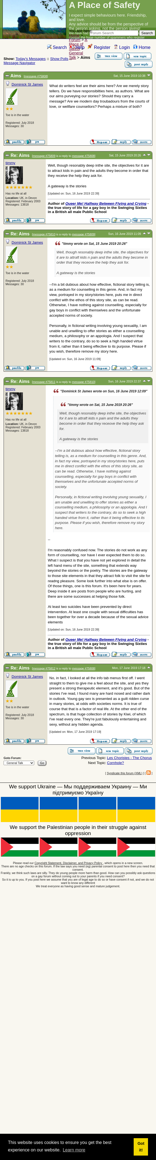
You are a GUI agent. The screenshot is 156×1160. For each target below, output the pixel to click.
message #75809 (44, 156)
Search (57, 47)
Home (74, 35)
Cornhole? (115, 763)
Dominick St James (27, 84)
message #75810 (44, 234)
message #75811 (44, 382)
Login (122, 47)
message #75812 (44, 668)
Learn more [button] (74, 1150)
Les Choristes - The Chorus (129, 758)
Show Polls (59, 59)
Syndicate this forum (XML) (124, 773)
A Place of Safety (78, 44)
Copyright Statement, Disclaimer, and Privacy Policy (68, 863)
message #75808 (36, 76)
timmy (10, 163)
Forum (74, 40)
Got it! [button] (141, 1146)
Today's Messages (30, 59)
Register (99, 47)
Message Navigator (19, 63)
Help (77, 47)
